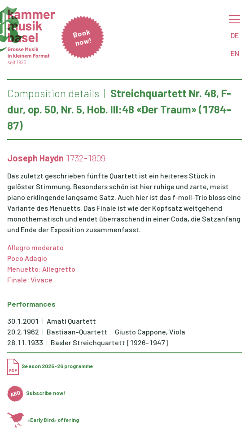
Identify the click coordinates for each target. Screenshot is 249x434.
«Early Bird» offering (43, 420)
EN (235, 53)
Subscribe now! (36, 393)
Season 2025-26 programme (50, 366)
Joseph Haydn (35, 157)
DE (235, 35)
